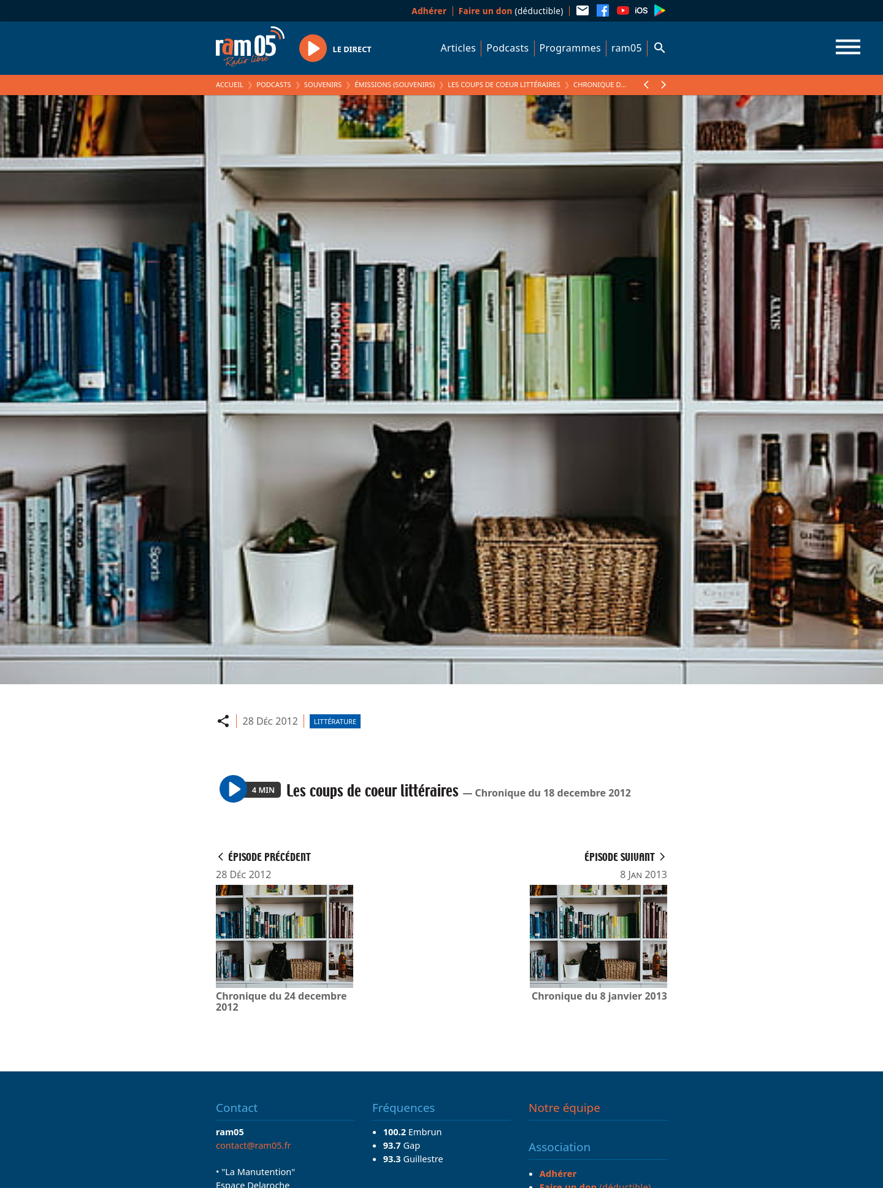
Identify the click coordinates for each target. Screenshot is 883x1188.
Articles (458, 48)
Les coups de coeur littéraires (504, 84)
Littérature (335, 721)
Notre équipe (564, 1108)
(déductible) (511, 11)
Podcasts (507, 48)
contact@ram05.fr (253, 1145)
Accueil (229, 84)
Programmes (570, 48)
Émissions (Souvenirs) (394, 84)
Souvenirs (323, 84)
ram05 (626, 48)
